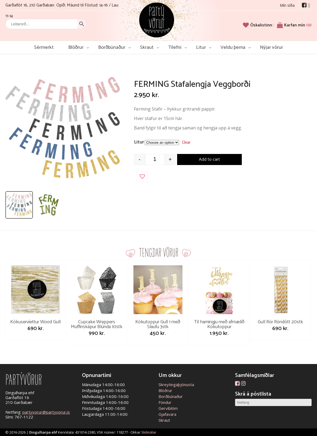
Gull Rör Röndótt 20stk (280, 322)
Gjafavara (167, 414)
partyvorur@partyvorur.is (46, 412)
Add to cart (209, 159)
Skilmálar (148, 432)
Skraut (147, 47)
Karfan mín (298, 25)
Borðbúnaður (111, 47)
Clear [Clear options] (186, 142)
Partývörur (156, 19)
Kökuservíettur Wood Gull (35, 322)
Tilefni (174, 47)
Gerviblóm (168, 408)
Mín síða (287, 5)
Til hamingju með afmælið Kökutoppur (219, 324)
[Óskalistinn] (262, 25)
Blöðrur (76, 47)
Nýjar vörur (271, 47)
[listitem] (19, 205)
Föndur (164, 402)
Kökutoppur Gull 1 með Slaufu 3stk (157, 324)
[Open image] (63, 129)
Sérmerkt (44, 47)
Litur (201, 47)
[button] (142, 176)
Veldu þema (232, 47)
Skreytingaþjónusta (176, 384)
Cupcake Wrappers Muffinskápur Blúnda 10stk (96, 324)
